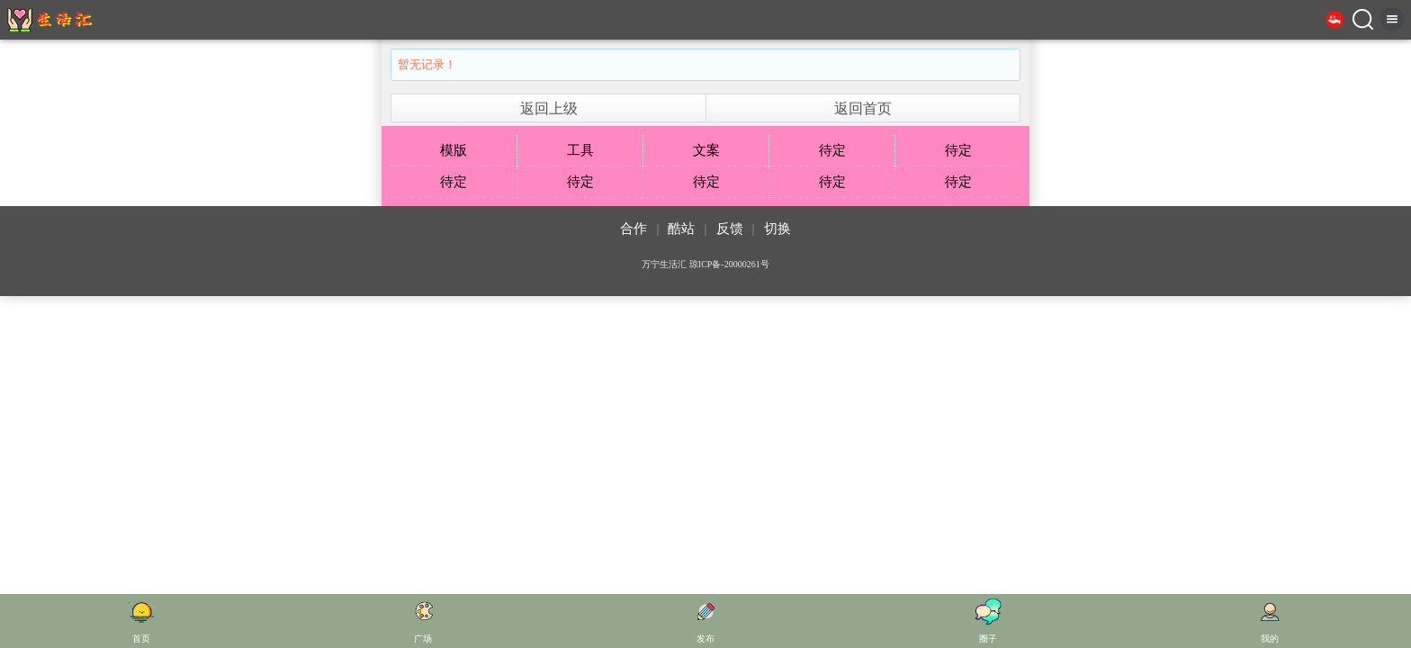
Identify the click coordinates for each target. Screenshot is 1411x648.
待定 (832, 150)
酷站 (681, 228)
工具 (580, 150)
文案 (706, 150)
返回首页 (863, 108)
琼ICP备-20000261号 (729, 264)
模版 (453, 150)
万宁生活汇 (664, 264)
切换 (777, 228)
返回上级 (549, 108)
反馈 (729, 228)
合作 (633, 228)
